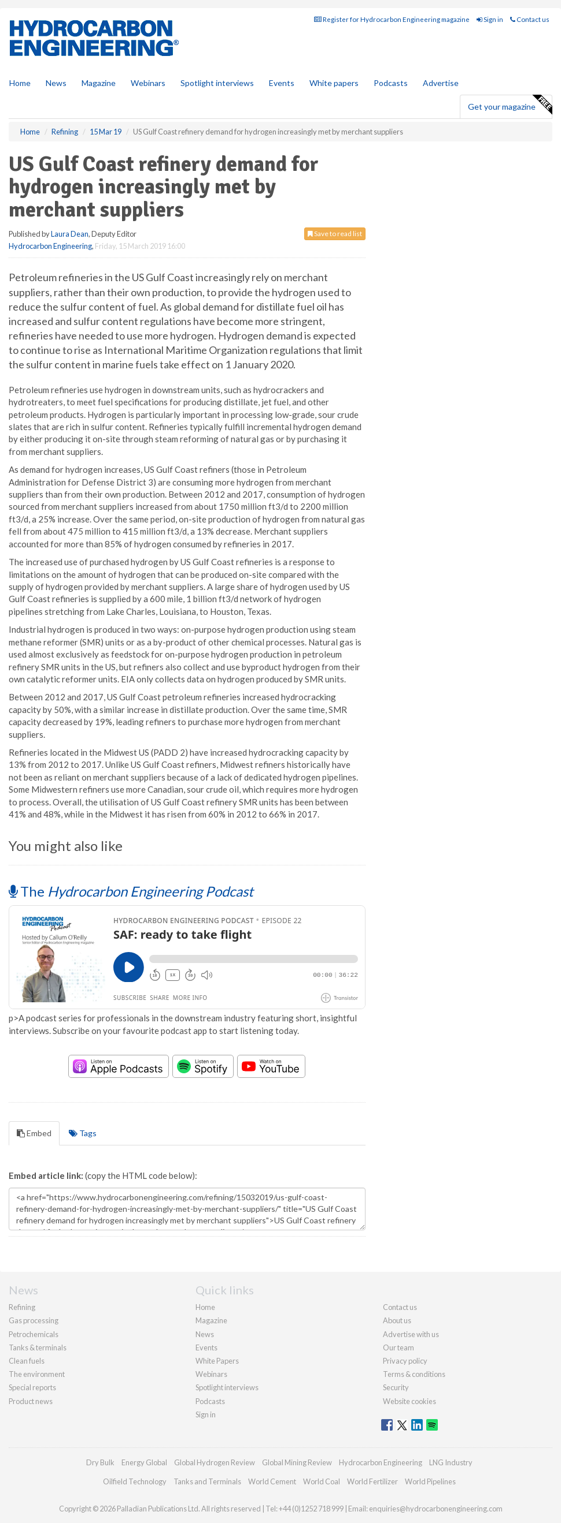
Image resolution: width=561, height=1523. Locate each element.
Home (20, 83)
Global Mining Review (297, 1462)
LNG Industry (451, 1462)
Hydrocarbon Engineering (50, 246)
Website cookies (409, 1401)
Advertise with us (411, 1334)
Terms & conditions (414, 1374)
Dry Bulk (100, 1462)
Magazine (99, 83)
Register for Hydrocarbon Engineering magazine (392, 19)
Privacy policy (405, 1360)
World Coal (321, 1481)
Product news (31, 1401)
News (204, 1334)
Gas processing (33, 1320)
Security (396, 1387)
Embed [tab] (34, 1133)
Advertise (441, 83)
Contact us (529, 19)
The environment (37, 1374)
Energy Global (144, 1462)
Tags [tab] (83, 1133)
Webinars (148, 83)
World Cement (272, 1481)
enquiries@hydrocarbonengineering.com (436, 1508)
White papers (334, 83)
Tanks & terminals (38, 1347)
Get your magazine (510, 105)
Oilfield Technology (135, 1481)
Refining (22, 1307)
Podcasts (391, 83)
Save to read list (335, 233)
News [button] (56, 83)
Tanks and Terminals (207, 1481)
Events (281, 83)
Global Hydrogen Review (214, 1462)
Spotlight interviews (217, 83)
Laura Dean (69, 233)
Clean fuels (27, 1360)
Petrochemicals (33, 1334)
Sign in (490, 19)
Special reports (32, 1387)
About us (397, 1320)
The (131, 891)
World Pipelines (430, 1481)
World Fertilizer (372, 1481)
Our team (398, 1347)
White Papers (217, 1360)
